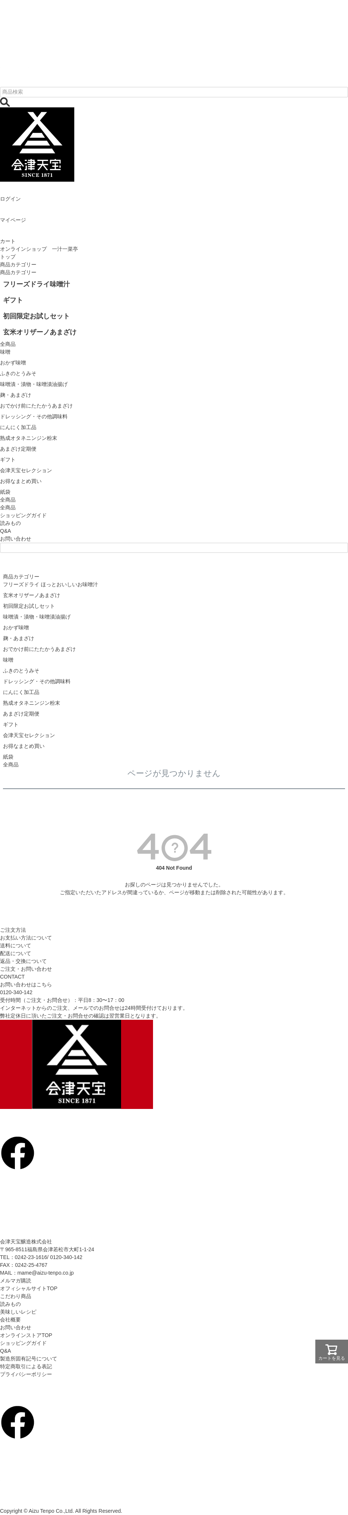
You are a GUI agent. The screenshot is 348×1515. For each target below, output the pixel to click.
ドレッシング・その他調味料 (37, 681)
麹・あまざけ (18, 638)
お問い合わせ (15, 539)
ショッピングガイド (23, 515)
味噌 (8, 660)
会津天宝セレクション (29, 735)
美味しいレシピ (18, 1312)
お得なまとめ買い (24, 746)
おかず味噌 (16, 627)
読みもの (10, 523)
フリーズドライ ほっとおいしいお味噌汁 (50, 584)
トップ (8, 257)
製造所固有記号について (28, 1359)
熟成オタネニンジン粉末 (31, 703)
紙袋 (8, 757)
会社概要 (10, 1320)
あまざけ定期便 (21, 714)
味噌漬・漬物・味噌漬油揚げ (37, 617)
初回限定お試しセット (29, 606)
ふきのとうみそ (21, 671)
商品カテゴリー (18, 264)
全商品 (8, 507)
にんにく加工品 (21, 692)
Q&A (5, 531)
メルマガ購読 (15, 1281)
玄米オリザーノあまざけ (31, 595)
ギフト (11, 724)
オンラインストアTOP (26, 1335)
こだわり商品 (15, 1296)
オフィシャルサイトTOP (29, 1288)
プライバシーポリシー (26, 1374)
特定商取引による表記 (26, 1366)
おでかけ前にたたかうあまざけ (39, 649)
